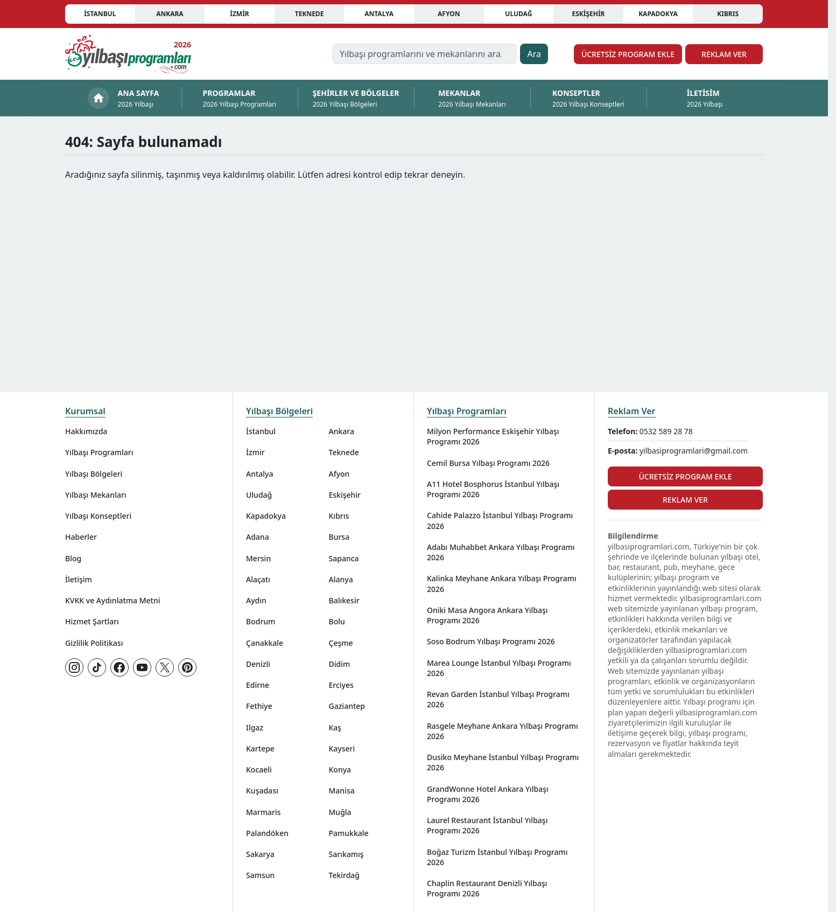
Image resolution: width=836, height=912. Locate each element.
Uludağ (518, 13)
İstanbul (100, 13)
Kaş (335, 727)
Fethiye (259, 706)
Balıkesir (344, 600)
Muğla (340, 812)
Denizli (258, 664)
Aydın (256, 600)
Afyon (449, 13)
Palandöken (267, 833)
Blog (73, 558)
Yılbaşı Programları (99, 452)
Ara (534, 54)
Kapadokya (658, 13)
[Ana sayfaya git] (128, 53)
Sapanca (344, 558)
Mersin (258, 558)
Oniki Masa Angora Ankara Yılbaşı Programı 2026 (487, 615)
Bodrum (260, 621)
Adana (257, 537)
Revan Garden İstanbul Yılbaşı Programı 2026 (498, 699)
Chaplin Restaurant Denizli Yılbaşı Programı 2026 (487, 888)
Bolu (337, 621)
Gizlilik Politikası (94, 643)
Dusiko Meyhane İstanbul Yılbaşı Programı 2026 (503, 762)
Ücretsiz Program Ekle (628, 54)
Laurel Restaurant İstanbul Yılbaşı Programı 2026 (487, 825)
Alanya (341, 579)
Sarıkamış (346, 854)
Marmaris (263, 812)
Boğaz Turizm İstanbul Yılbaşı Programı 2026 (497, 857)
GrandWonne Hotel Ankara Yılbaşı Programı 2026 (488, 794)
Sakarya (260, 854)
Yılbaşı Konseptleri (98, 516)
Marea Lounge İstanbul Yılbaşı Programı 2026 (499, 668)
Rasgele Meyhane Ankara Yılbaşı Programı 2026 (502, 731)
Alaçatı (258, 579)
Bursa (339, 537)
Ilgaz (254, 727)
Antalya (379, 13)
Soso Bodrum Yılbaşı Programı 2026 (491, 641)
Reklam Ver (724, 54)
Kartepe (260, 748)
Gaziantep (347, 706)
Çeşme (341, 643)
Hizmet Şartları (92, 621)
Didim (339, 664)
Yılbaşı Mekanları (96, 495)
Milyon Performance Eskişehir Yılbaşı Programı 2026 (493, 436)
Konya (340, 769)
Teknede (309, 13)
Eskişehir (588, 13)
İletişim (78, 579)
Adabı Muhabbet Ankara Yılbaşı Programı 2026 (501, 552)
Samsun (260, 875)
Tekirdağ (344, 875)
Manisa (342, 790)
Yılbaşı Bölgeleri (93, 474)
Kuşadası (262, 790)
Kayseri (342, 748)
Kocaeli (259, 769)
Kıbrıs (728, 13)
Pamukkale (349, 833)
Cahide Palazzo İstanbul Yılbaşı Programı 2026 (500, 520)
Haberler (81, 537)
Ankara (170, 13)
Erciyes (341, 685)
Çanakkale (264, 643)
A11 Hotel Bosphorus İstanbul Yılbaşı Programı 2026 (493, 489)
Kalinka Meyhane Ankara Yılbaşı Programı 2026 (502, 583)
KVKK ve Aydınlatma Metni (112, 600)
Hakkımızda (86, 431)
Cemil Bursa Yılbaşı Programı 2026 (488, 463)
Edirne (257, 685)
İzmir (239, 13)
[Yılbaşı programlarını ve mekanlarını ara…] (425, 54)
